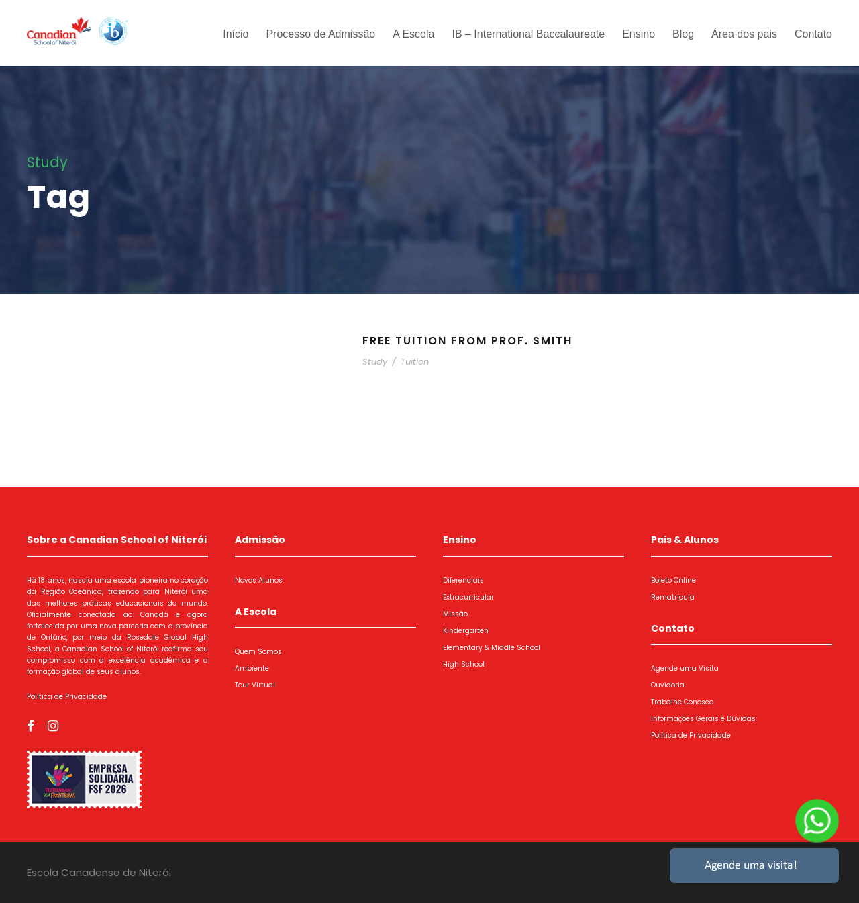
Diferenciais (463, 580)
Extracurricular (468, 597)
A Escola (413, 34)
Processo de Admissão (320, 34)
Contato (813, 34)
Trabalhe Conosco (682, 702)
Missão (455, 614)
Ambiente (252, 668)
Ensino (638, 34)
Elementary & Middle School (491, 648)
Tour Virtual (255, 685)
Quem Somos (258, 652)
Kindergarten (466, 631)
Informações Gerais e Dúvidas (703, 719)
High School (464, 664)
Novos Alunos (259, 580)
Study (374, 361)
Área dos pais (744, 34)
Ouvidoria (668, 685)
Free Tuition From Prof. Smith (467, 340)
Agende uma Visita (685, 668)
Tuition (415, 361)
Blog (683, 34)
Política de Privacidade (67, 697)
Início (235, 34)
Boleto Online (673, 580)
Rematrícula (673, 597)
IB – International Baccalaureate (528, 34)
